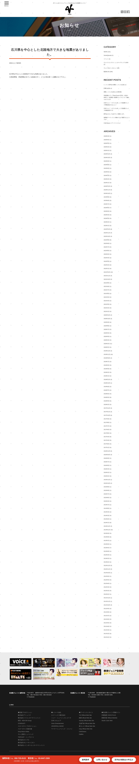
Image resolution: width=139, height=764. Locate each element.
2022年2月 (106, 265)
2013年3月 (106, 554)
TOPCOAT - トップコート (26, 737)
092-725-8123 (34, 695)
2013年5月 (106, 547)
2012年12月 (107, 565)
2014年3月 (106, 515)
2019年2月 (106, 372)
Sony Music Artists (23, 731)
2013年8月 (106, 537)
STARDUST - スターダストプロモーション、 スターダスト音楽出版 (28, 726)
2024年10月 (107, 157)
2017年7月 (106, 426)
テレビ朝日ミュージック (25, 734)
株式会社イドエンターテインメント (29, 718)
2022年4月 (106, 257)
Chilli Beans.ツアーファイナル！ (112, 123)
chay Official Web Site (85, 729)
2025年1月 (106, 150)
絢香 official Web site (85, 718)
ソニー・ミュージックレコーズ (61, 718)
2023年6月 (106, 207)
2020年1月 (106, 347)
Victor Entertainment (57, 723)
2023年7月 (106, 204)
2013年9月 (106, 533)
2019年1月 (106, 376)
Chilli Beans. (83, 731)
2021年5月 (106, 297)
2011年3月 (106, 630)
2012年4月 (106, 583)
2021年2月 (106, 308)
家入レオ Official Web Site (87, 726)
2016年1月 (106, 476)
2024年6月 (106, 168)
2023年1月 (106, 225)
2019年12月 (107, 350)
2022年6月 (106, 250)
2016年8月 (106, 458)
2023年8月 (106, 200)
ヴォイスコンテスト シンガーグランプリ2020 (116, 62)
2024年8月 (106, 164)
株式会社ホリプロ (23, 740)
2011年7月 (106, 615)
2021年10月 (107, 279)
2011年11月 (107, 601)
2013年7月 (106, 540)
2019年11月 (107, 354)
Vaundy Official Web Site (86, 720)
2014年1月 (106, 522)
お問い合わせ (101, 760)
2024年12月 (107, 154)
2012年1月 (106, 594)
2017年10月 (107, 415)
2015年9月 (106, 486)
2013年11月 (107, 529)
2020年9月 (106, 322)
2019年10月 (107, 358)
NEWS (18, 63)
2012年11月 (107, 569)
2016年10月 (107, 454)
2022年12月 (107, 229)
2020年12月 (107, 315)
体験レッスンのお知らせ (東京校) (113, 92)
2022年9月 (106, 240)
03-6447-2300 (96, 695)
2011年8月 (106, 612)
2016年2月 (106, 472)
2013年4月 (106, 551)
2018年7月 (106, 390)
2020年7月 (106, 329)
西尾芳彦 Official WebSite (109, 718)
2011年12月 (107, 597)
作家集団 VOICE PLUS (109, 715)
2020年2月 (106, 343)
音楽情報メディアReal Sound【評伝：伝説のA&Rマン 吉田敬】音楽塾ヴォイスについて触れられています (116, 97)
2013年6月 (106, 544)
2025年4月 (106, 143)
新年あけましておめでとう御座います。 (114, 114)
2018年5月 (106, 397)
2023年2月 (106, 222)
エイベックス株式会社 (58, 715)
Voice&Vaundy (108, 55)
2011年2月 (106, 633)
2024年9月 (106, 161)
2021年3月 (106, 304)
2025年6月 (106, 139)
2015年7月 (106, 494)
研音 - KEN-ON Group (24, 720)
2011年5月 (106, 622)
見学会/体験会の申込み (123, 760)
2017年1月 (106, 447)
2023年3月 (106, 218)
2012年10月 (107, 572)
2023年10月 (107, 193)
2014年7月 (106, 504)
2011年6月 (106, 619)
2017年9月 (106, 419)
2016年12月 (107, 451)
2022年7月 (106, 247)
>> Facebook (30, 697)
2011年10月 (107, 605)
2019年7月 (106, 361)
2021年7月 (106, 290)
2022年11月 (107, 232)
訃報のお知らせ (108, 88)
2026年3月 (106, 136)
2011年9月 (106, 608)
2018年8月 (106, 386)
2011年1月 (106, 637)
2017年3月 (106, 440)
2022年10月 (107, 236)
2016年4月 (106, 469)
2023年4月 (106, 214)
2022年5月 (106, 254)
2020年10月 (107, 318)
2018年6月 (106, 393)
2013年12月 (107, 526)
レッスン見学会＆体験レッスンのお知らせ (115, 84)
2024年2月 (106, 179)
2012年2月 (106, 590)
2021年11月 (107, 275)
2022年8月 (106, 243)
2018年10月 (107, 383)
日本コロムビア (56, 720)
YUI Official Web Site (85, 715)
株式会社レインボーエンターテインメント (31, 745)
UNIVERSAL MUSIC (57, 726)
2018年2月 (106, 404)
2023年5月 (106, 211)
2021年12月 (107, 272)
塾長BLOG (106, 71)
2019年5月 (106, 365)
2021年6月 (106, 293)
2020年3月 (106, 340)
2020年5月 (106, 333)
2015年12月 (107, 479)
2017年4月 (106, 436)
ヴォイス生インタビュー (110, 68)
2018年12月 (107, 379)
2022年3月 (106, 261)
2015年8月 (106, 490)
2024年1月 (106, 182)
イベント (106, 59)
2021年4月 (106, 300)
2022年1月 (106, 268)
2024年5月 (106, 172)
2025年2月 (106, 147)
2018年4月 (106, 401)
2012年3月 (106, 587)
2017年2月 (106, 444)
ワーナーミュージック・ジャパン (61, 729)
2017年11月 (107, 411)
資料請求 (85, 760)
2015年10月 (107, 483)
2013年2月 (106, 558)
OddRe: (81, 734)
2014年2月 (106, 519)
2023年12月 (107, 186)
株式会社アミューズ (24, 715)
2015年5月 (106, 497)
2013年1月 (106, 562)
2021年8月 (106, 286)
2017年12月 (107, 408)
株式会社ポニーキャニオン (26, 742)
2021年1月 (106, 311)
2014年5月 (106, 508)
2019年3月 (106, 368)
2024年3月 (106, 175)
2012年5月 (106, 580)
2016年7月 (106, 461)
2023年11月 (107, 189)
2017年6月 (106, 429)
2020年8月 (106, 325)
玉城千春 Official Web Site (87, 723)
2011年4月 (106, 626)
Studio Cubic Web (107, 720)
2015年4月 (106, 501)
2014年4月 (106, 512)
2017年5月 (106, 433)
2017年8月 (106, 422)
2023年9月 (106, 197)
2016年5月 (106, 465)
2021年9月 (106, 283)
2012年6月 (106, 576)
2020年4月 (106, 336)
